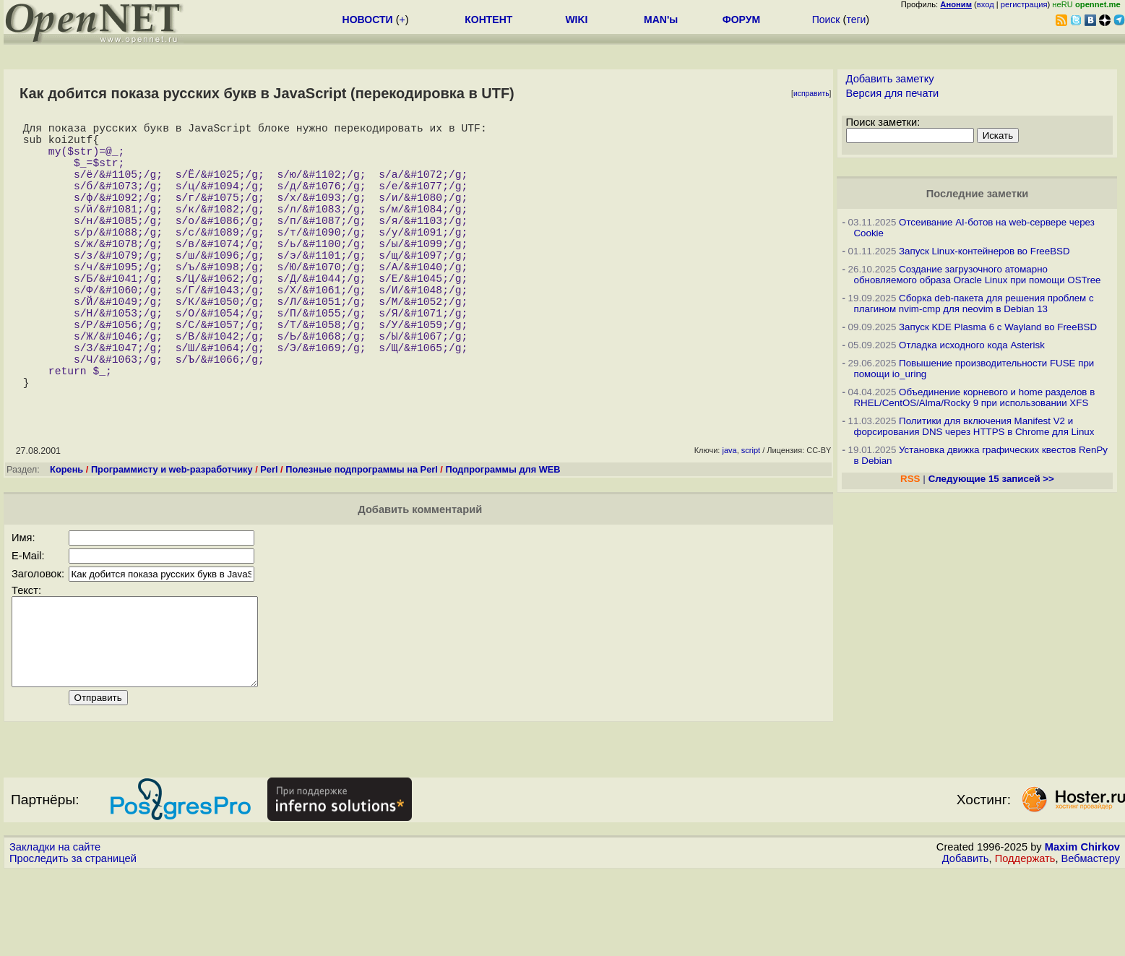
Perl (268, 535)
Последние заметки (977, 193)
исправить (811, 94)
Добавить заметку (890, 79)
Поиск (826, 19)
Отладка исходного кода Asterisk (972, 345)
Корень (66, 535)
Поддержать (1025, 942)
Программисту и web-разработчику (172, 535)
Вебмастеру (1090, 942)
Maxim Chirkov (1082, 930)
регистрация (1024, 4)
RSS (910, 478)
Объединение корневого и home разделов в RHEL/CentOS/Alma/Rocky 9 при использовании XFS (974, 397)
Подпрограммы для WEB (502, 535)
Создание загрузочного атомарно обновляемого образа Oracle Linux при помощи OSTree (976, 274)
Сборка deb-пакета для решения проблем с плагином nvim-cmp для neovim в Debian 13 (973, 303)
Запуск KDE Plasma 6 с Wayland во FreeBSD (998, 327)
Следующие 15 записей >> (991, 478)
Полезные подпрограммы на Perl (361, 535)
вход (985, 4)
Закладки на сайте (54, 930)
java (729, 516)
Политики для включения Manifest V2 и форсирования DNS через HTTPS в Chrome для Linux (973, 426)
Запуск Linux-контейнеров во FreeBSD (984, 251)
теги (856, 19)
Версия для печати (892, 93)
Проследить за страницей (73, 942)
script (750, 516)
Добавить (965, 942)
